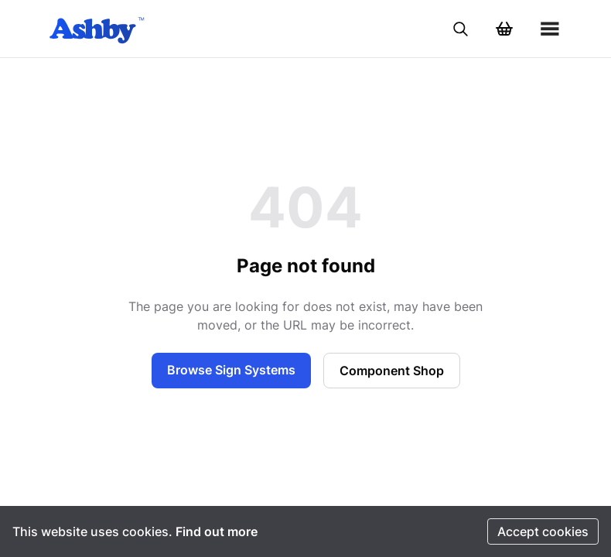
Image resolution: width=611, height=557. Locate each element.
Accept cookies (543, 531)
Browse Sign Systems (231, 370)
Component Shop (392, 370)
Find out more (217, 531)
